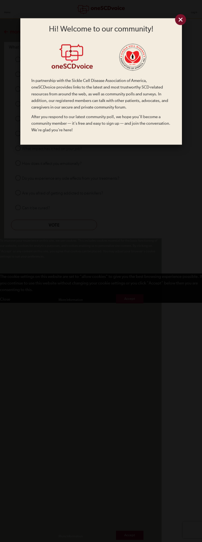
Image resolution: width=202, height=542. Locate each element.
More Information (71, 300)
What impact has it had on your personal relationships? (68, 119)
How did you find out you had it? (49, 75)
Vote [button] (54, 225)
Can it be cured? (36, 208)
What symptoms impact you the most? (54, 104)
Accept (129, 299)
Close (5, 299)
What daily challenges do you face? (52, 89)
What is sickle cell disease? (44, 60)
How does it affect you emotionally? (52, 164)
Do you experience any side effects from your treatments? (70, 178)
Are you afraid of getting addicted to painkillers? (62, 193)
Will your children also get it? (46, 134)
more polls (19, 32)
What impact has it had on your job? (52, 149)
